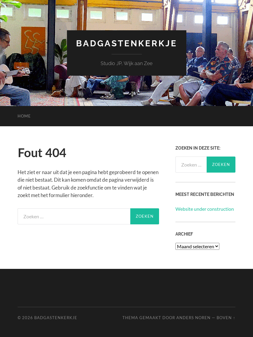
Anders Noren (193, 317)
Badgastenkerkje (126, 43)
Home (24, 116)
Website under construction (204, 209)
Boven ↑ (226, 317)
